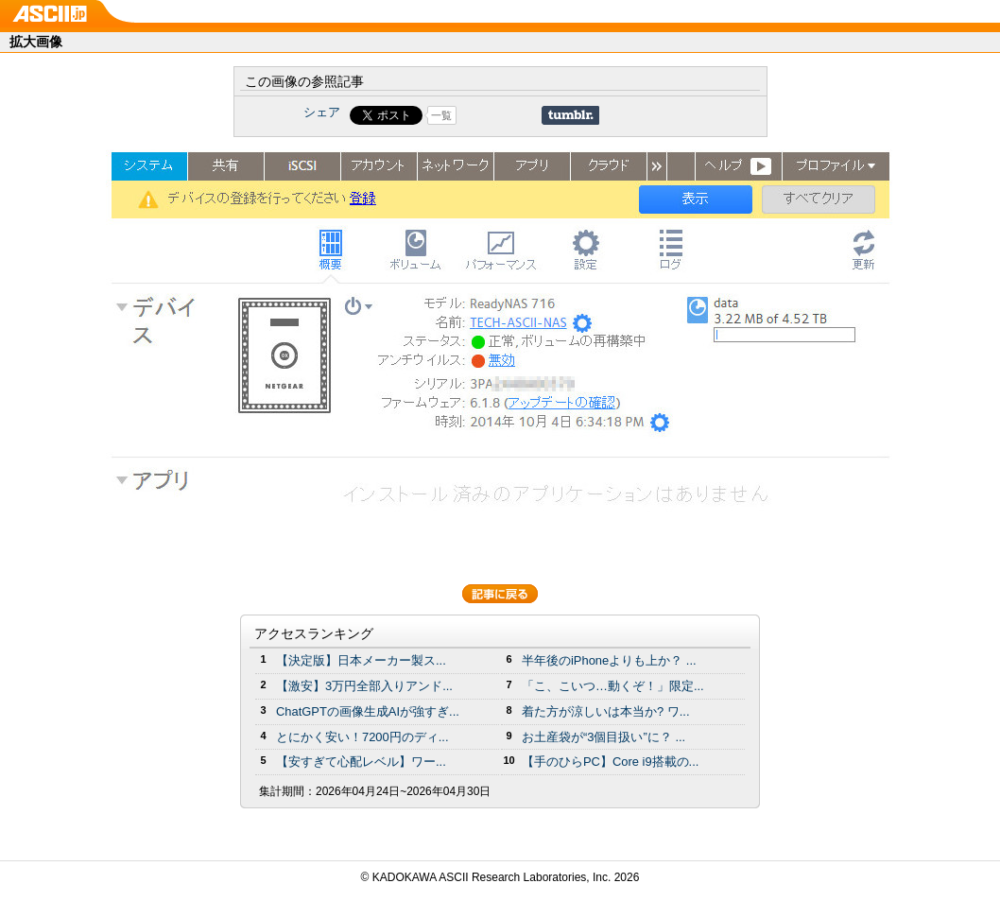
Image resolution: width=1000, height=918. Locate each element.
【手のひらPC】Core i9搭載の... (610, 761)
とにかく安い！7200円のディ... (362, 737)
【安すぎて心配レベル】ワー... (361, 761)
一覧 (441, 115)
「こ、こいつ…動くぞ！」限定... (613, 686)
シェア (321, 112)
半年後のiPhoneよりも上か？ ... (609, 660)
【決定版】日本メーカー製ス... (361, 660)
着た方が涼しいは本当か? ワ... (606, 711)
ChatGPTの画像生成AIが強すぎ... (367, 711)
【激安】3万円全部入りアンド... (364, 686)
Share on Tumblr (570, 115)
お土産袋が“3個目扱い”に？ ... (603, 737)
